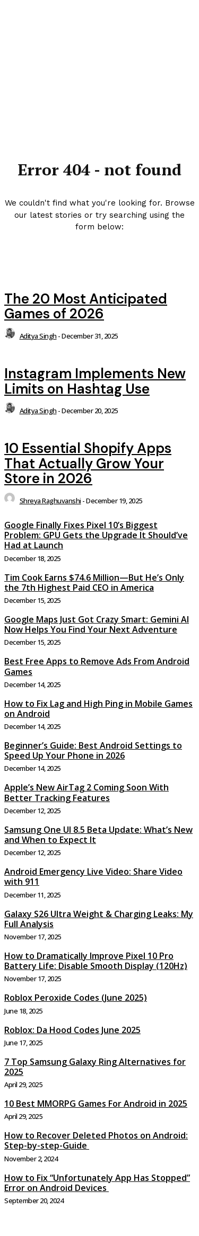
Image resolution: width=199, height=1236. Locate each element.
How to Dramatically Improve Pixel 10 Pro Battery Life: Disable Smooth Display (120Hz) (95, 961)
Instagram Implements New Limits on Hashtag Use (95, 381)
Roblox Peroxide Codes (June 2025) (75, 997)
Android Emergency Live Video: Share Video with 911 (93, 876)
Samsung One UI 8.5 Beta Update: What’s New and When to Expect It (98, 835)
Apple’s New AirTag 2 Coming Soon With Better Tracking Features (86, 792)
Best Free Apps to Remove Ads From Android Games (96, 666)
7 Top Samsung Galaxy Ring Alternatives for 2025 (95, 1067)
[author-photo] (11, 336)
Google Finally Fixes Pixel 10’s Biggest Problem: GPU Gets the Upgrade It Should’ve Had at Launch (96, 535)
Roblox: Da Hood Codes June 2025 (72, 1030)
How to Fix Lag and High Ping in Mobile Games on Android (98, 708)
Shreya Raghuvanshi (50, 500)
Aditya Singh (38, 336)
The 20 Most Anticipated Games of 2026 (85, 306)
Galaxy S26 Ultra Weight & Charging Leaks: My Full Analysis (98, 919)
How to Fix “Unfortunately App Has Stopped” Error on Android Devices (97, 1183)
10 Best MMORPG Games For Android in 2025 (95, 1103)
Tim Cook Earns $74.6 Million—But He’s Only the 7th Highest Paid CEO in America (94, 582)
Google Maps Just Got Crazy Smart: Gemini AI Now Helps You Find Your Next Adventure (96, 624)
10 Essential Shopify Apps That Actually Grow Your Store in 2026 (87, 463)
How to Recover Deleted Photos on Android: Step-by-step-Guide (96, 1140)
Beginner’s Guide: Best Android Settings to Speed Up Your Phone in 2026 (93, 750)
